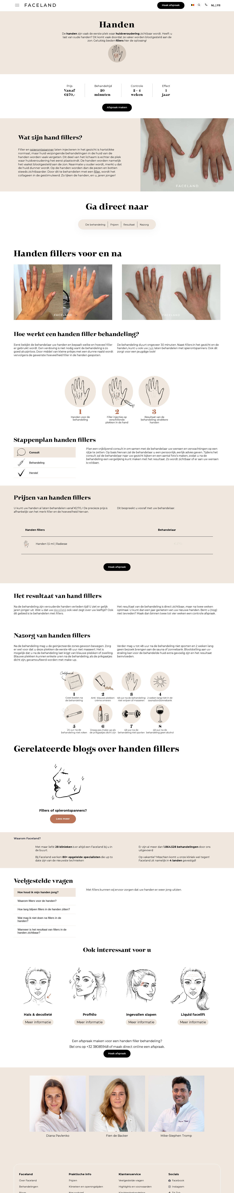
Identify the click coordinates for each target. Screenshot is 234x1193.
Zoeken (199, 4)
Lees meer (63, 818)
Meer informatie (38, 1022)
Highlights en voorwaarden (135, 1186)
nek (151, 348)
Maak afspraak (171, 5)
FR (218, 5)
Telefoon (206, 4)
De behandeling (95, 224)
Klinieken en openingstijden (86, 1186)
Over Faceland (28, 1180)
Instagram (178, 1186)
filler (97, 171)
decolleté (60, 610)
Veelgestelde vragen (131, 1180)
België (192, 4)
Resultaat (129, 224)
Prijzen (114, 224)
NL (213, 5)
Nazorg (144, 224)
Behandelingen (28, 1186)
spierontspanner (42, 149)
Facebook (178, 1180)
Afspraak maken (117, 107)
